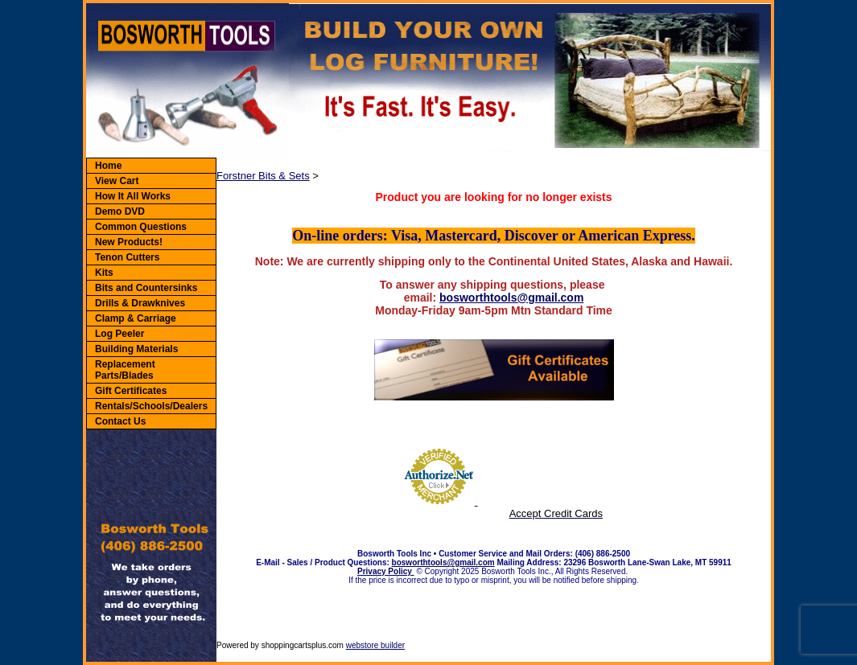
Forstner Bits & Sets (263, 176)
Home (108, 165)
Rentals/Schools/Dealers (151, 406)
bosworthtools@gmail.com (511, 297)
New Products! (129, 242)
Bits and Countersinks (146, 288)
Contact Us (120, 421)
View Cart (116, 181)
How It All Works (133, 196)
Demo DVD (120, 211)
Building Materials (136, 349)
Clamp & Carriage (135, 318)
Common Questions (141, 226)
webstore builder (375, 645)
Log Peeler (119, 333)
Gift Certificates (131, 390)
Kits (104, 272)
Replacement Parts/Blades (125, 370)
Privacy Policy (385, 571)
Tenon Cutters (127, 257)
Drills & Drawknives (140, 303)
